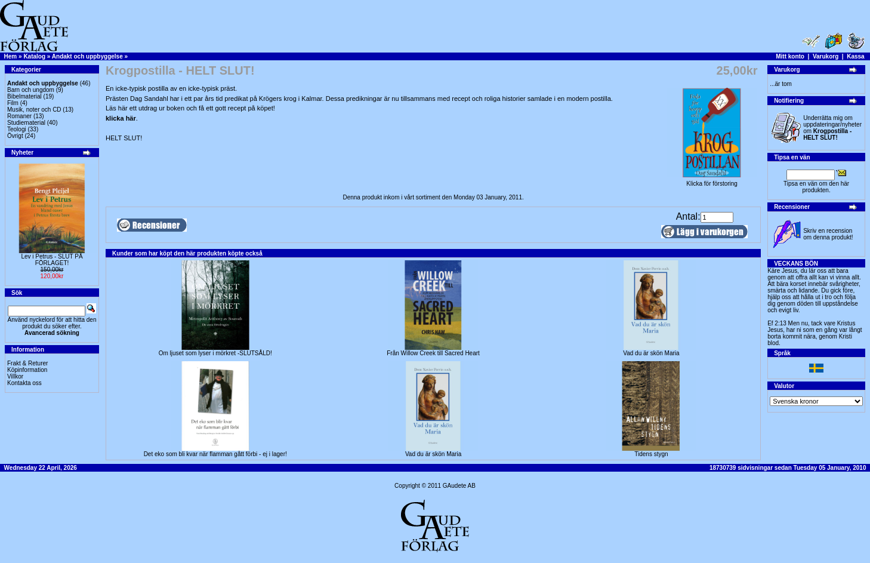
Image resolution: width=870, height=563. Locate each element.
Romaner (19, 116)
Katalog (34, 56)
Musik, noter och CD (34, 109)
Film (12, 103)
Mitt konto (790, 56)
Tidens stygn (651, 454)
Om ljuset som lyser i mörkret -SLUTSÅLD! (215, 353)
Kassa (855, 56)
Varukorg (825, 56)
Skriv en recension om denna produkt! (828, 234)
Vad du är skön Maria (651, 353)
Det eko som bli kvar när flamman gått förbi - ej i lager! (215, 454)
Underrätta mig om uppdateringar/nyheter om (832, 128)
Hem (10, 56)
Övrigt (15, 136)
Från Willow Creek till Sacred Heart (433, 353)
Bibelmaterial (24, 96)
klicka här (121, 118)
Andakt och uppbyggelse (87, 56)
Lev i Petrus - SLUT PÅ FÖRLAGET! (51, 259)
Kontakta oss (24, 383)
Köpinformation (27, 370)
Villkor (15, 376)
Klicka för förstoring (712, 181)
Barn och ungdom (30, 90)
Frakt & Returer (27, 363)
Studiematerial (26, 122)
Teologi (16, 129)
